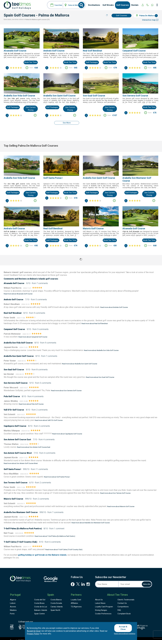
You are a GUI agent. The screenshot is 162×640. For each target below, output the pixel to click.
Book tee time (30, 62)
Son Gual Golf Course (94, 95)
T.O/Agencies (76, 603)
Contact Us (122, 599)
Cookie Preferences (103, 610)
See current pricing (31, 108)
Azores (13, 603)
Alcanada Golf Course (15, 50)
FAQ (119, 606)
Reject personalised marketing (124, 634)
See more (67, 123)
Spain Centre (39, 610)
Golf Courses (122, 5)
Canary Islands (57, 603)
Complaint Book (124, 610)
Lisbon (12, 599)
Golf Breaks (108, 5)
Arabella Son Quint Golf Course (59, 95)
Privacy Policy (33, 634)
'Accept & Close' (34, 631)
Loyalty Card (76, 596)
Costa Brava (39, 599)
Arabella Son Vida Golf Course (19, 95)
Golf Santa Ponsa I (52, 174)
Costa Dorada (56, 599)
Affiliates (74, 599)
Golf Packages (92, 62)
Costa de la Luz (40, 603)
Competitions (123, 603)
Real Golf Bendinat (92, 50)
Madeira (13, 606)
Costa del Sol (39, 596)
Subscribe (144, 580)
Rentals (134, 5)
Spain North (55, 606)
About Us (99, 596)
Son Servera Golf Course (135, 95)
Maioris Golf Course (93, 224)
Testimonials (126, 596)
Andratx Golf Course (53, 50)
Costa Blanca (56, 596)
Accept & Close (124, 628)
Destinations (94, 5)
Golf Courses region (59, 268)
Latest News (100, 599)
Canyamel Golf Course (134, 50)
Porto (12, 610)
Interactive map (150, 20)
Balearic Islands (40, 606)
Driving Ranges (101, 606)
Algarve (13, 596)
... (39, 58)
